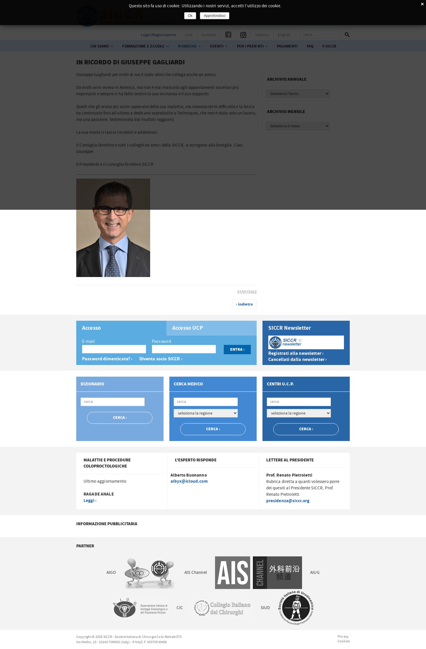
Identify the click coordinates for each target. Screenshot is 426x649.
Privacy (343, 636)
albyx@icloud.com (189, 481)
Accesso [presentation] (91, 328)
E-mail (88, 341)
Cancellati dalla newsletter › (297, 360)
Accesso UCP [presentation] (187, 328)
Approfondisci (215, 16)
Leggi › (90, 501)
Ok (190, 16)
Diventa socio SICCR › (160, 359)
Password (161, 341)
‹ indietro (244, 304)
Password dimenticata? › (107, 359)
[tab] (121, 328)
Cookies (344, 641)
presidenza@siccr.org (288, 501)
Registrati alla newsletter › (296, 353)
